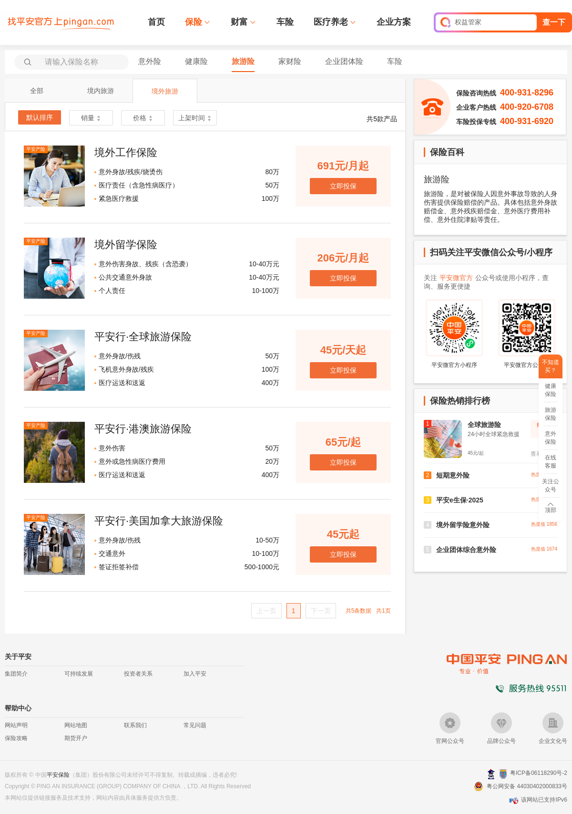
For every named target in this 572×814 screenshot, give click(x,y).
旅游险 (243, 61)
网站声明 (16, 725)
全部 (36, 90)
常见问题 (195, 725)
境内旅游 (100, 90)
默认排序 (39, 117)
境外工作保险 (125, 152)
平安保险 (58, 775)
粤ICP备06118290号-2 (538, 773)
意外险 (149, 61)
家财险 (289, 61)
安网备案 (503, 774)
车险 (285, 22)
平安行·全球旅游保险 (143, 337)
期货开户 (75, 738)
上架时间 (195, 118)
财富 (239, 22)
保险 (193, 22)
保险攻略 (16, 738)
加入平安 (195, 673)
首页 (156, 22)
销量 (91, 118)
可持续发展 (78, 673)
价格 (143, 118)
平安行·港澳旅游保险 (143, 429)
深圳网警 (491, 774)
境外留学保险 (125, 244)
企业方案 (394, 22)
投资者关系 (138, 673)
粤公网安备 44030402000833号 (527, 786)
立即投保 (343, 186)
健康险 (196, 61)
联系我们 (135, 725)
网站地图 (75, 725)
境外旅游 (165, 91)
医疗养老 (331, 22)
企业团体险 (344, 61)
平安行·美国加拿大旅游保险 (158, 521)
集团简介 (16, 673)
